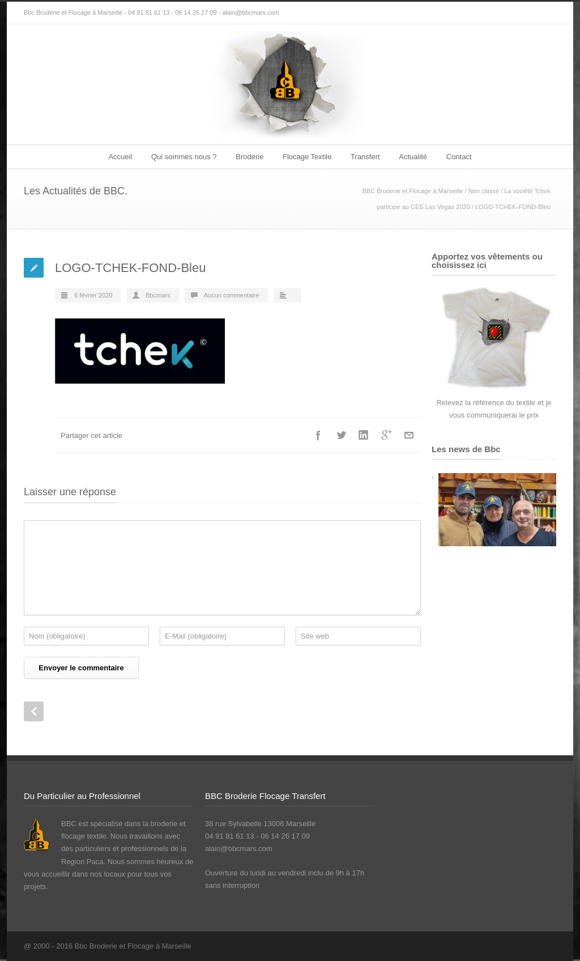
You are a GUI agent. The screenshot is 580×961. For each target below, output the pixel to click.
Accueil (120, 156)
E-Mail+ (409, 435)
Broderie (249, 156)
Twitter (341, 435)
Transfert (365, 156)
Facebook (318, 435)
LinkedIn (363, 435)
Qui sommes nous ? (184, 156)
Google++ (386, 435)
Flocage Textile (307, 156)
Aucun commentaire (231, 295)
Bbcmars (158, 295)
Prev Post (34, 711)
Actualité (413, 156)
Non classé (483, 191)
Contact (459, 156)
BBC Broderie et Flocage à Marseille (412, 191)
